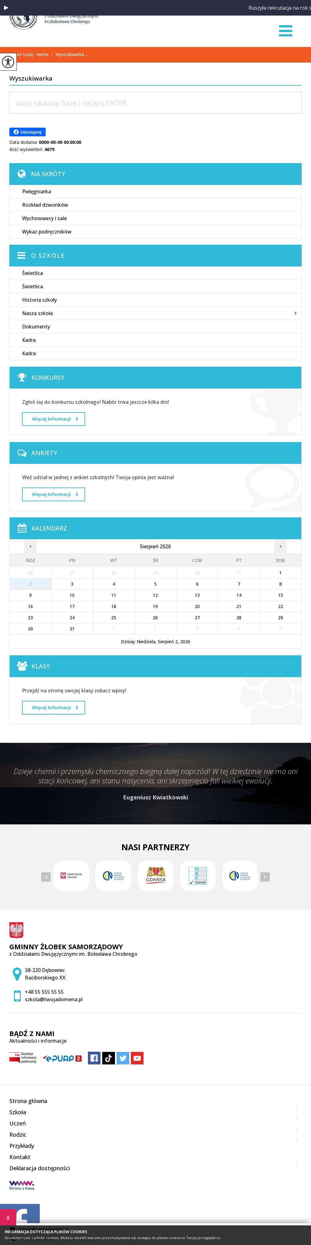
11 (113, 595)
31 (72, 629)
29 (280, 617)
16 (30, 606)
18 (113, 606)
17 (72, 606)
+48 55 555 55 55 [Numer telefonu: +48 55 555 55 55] (44, 991)
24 (72, 617)
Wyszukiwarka (31, 79)
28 (238, 617)
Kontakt (19, 1156)
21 (238, 606)
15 (280, 595)
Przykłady (21, 1145)
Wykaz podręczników (46, 231)
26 (155, 617)
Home (42, 54)
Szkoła (17, 1112)
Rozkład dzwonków (45, 204)
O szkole (48, 255)
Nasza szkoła (37, 313)
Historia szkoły (39, 299)
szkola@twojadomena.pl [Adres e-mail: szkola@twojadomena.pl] (54, 999)
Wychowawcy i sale (44, 218)
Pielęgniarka (36, 191)
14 (238, 595)
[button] (6, 8)
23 (30, 617)
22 (280, 606)
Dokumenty (36, 326)
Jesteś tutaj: (22, 54)
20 (197, 606)
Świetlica (32, 273)
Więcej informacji (55, 419)
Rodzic (17, 1134)
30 (30, 629)
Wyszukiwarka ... (68, 54)
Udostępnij (27, 132)
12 (155, 595)
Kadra (29, 340)
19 (155, 606)
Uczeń (17, 1123)
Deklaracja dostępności (39, 1168)
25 (113, 617)
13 (197, 595)
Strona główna (28, 1100)
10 (72, 595)
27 (197, 617)
